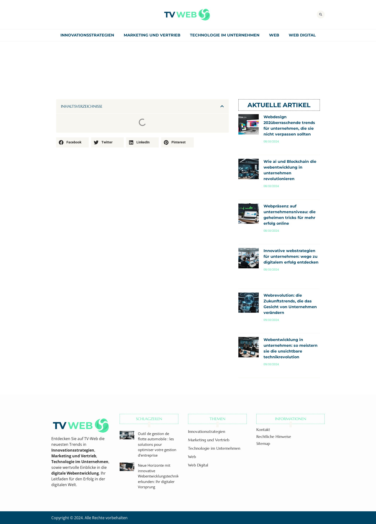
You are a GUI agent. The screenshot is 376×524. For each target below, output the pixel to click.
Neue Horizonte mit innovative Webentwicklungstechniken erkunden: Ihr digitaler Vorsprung (160, 476)
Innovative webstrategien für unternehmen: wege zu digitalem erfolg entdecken (291, 256)
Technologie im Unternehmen (224, 35)
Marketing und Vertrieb (152, 35)
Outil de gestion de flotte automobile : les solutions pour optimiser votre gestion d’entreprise (157, 444)
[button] (321, 14)
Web (274, 35)
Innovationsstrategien (87, 35)
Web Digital (302, 35)
